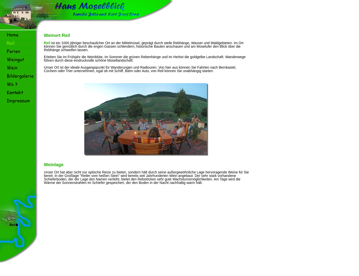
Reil (47, 43)
